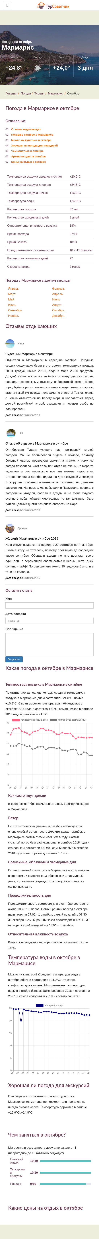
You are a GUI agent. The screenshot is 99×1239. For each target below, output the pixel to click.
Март (12, 294)
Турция (39, 93)
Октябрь (58, 310)
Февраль (58, 288)
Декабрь (58, 315)
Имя (8, 598)
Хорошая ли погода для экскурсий (34, 145)
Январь (13, 288)
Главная (11, 93)
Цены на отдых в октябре (28, 161)
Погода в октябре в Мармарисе (32, 134)
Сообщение (14, 629)
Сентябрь (15, 310)
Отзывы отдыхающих (26, 129)
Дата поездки (15, 614)
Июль (12, 305)
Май (11, 299)
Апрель (57, 294)
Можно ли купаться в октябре (31, 140)
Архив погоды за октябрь (28, 156)
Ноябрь (13, 315)
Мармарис (55, 93)
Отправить (14, 659)
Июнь (56, 299)
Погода (26, 93)
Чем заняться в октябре (27, 150)
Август (56, 305)
